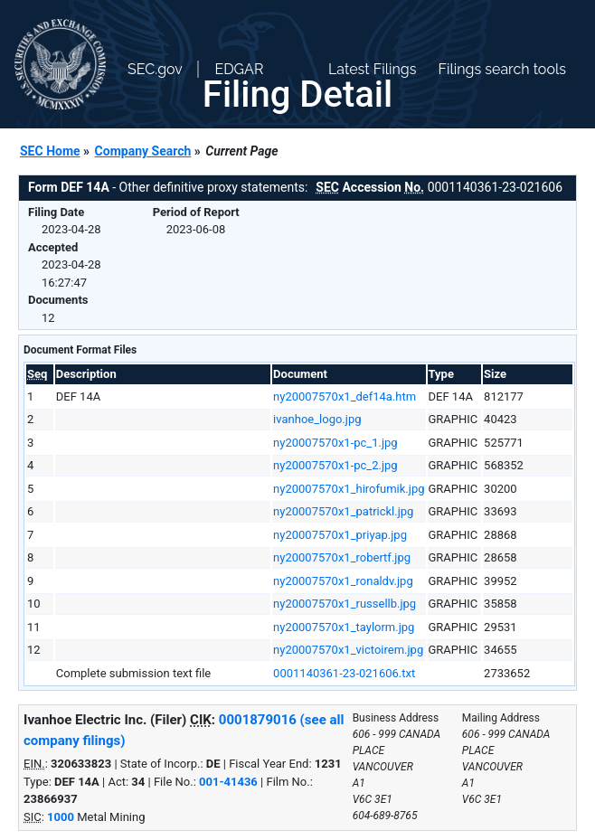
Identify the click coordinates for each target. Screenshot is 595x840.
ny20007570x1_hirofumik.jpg (348, 489)
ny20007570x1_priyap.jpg (340, 535)
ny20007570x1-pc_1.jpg (335, 442)
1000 (60, 817)
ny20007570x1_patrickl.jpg (343, 511)
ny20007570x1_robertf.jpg (342, 557)
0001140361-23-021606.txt (344, 673)
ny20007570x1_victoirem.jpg (348, 649)
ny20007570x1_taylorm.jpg (343, 627)
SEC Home (50, 151)
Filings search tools (502, 69)
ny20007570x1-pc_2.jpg (335, 465)
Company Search (143, 151)
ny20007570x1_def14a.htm (344, 396)
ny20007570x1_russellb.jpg (344, 603)
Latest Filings (372, 69)
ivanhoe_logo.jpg (317, 419)
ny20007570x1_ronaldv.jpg (343, 581)
